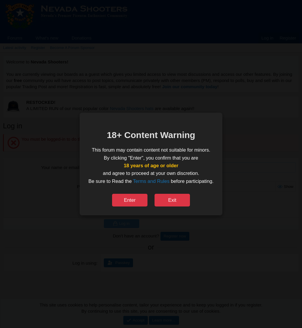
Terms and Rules (151, 181)
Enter (129, 200)
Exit (172, 200)
